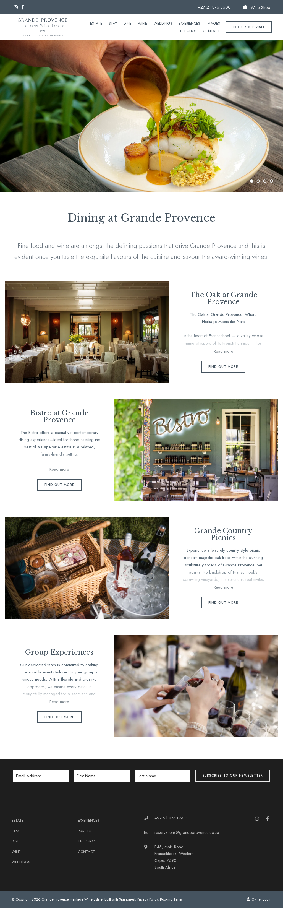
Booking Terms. (172, 899)
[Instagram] (16, 7)
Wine (142, 23)
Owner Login (259, 899)
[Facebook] (22, 7)
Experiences (189, 23)
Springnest (127, 899)
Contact (211, 30)
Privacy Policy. (148, 899)
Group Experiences (59, 652)
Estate (96, 23)
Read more (223, 351)
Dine (127, 23)
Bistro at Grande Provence (59, 416)
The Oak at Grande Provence (223, 298)
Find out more (223, 366)
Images (213, 23)
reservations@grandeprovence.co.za (186, 832)
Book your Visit (249, 27)
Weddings (163, 23)
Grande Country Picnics (223, 534)
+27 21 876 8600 (214, 7)
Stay (113, 23)
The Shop (188, 30)
